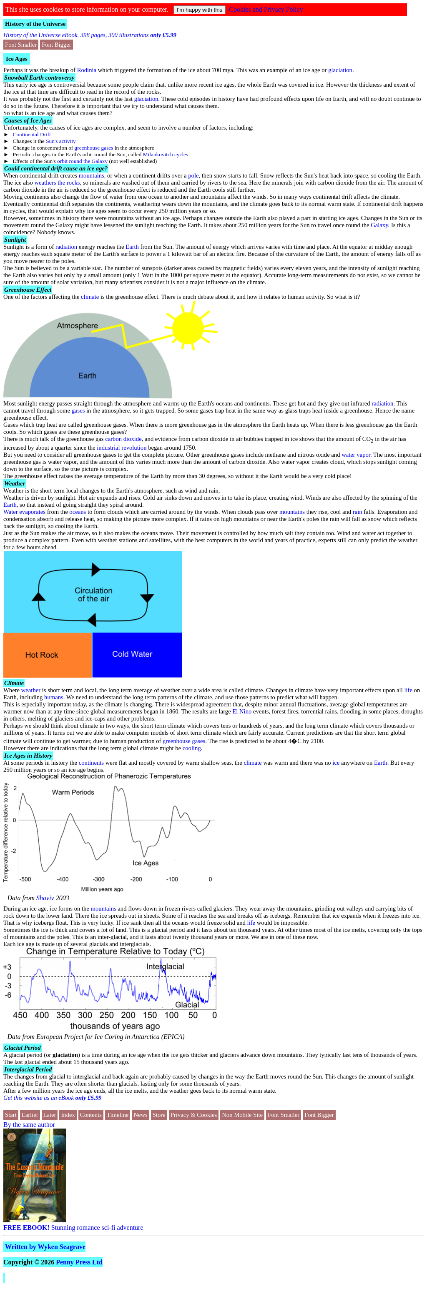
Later (49, 1114)
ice (335, 762)
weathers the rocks (57, 182)
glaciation (340, 70)
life (408, 690)
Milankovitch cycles (165, 154)
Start (11, 1114)
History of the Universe (35, 23)
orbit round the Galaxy (82, 161)
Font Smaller (21, 44)
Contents (91, 1114)
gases (78, 410)
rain (357, 511)
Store (159, 1114)
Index (68, 1114)
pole (193, 175)
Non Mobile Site (242, 1114)
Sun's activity (61, 141)
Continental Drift (32, 134)
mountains (91, 175)
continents (91, 762)
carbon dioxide (123, 439)
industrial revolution (121, 447)
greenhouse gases (94, 148)
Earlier (30, 1114)
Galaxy (379, 225)
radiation (66, 246)
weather (30, 690)
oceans (77, 511)
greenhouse (177, 741)
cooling (192, 748)
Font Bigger (56, 44)
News (140, 1114)
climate (90, 296)
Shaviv (45, 897)
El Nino (241, 711)
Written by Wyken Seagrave (45, 1246)
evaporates (32, 511)
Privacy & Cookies (194, 1114)
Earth (132, 246)
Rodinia (86, 70)
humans (53, 697)
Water (10, 511)
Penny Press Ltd (79, 1262)
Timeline (117, 1114)
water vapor (356, 454)
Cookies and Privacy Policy (266, 9)
